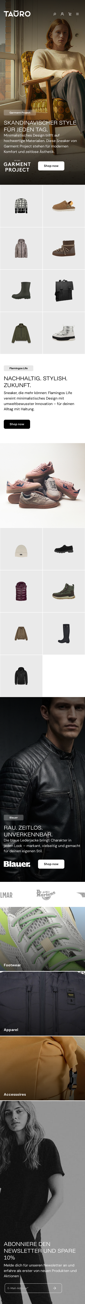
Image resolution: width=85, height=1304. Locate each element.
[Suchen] (54, 14)
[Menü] (77, 14)
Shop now (51, 166)
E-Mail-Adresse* (18, 1288)
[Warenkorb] (70, 14)
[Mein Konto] (62, 14)
